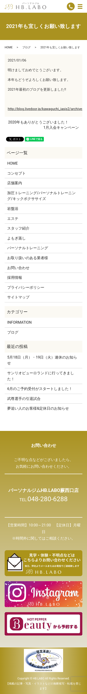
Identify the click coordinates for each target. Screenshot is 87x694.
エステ (12, 218)
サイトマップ (18, 297)
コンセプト (16, 173)
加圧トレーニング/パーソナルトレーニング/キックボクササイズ (41, 196)
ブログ (26, 47)
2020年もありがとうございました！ (38, 122)
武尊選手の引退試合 (24, 398)
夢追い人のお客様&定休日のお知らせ (38, 408)
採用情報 (14, 277)
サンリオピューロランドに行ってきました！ (40, 376)
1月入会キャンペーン (61, 127)
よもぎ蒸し (16, 238)
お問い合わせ (18, 268)
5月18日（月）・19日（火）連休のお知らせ (42, 360)
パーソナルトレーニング (27, 248)
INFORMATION (19, 322)
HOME (9, 47)
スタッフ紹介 (18, 228)
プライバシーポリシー (25, 287)
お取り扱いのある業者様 (27, 258)
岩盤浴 (12, 208)
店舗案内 (14, 183)
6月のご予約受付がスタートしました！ (39, 389)
